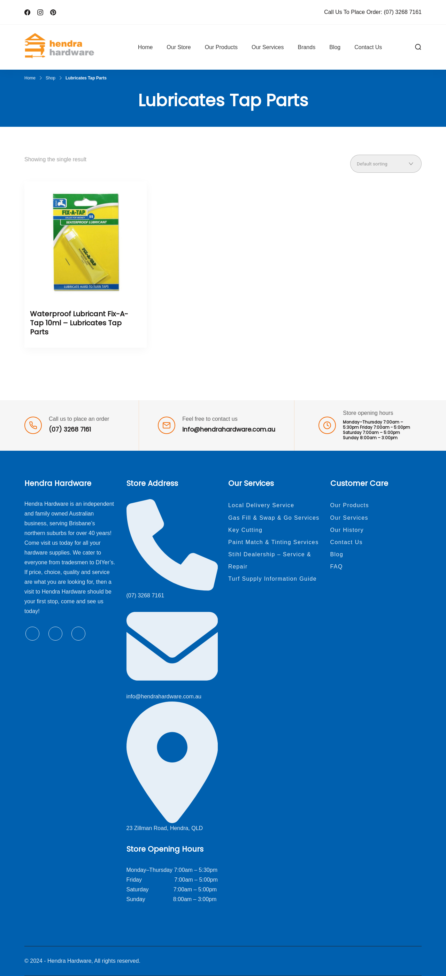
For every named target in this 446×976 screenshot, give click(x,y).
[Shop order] (386, 164)
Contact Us (368, 47)
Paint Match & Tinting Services (273, 542)
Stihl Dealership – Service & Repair (269, 560)
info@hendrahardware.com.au (228, 429)
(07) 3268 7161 (403, 12)
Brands (306, 47)
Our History (347, 530)
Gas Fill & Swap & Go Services (274, 518)
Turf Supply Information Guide (272, 579)
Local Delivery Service (261, 505)
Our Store (179, 47)
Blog (334, 47)
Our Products (221, 47)
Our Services (268, 47)
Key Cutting (245, 530)
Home (145, 47)
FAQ (336, 567)
